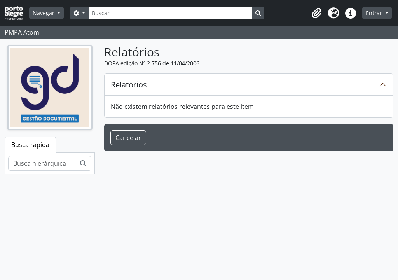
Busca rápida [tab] (30, 144)
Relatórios (129, 84)
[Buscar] (170, 13)
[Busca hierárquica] (41, 163)
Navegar (44, 13)
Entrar (375, 13)
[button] (316, 13)
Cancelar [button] (128, 137)
